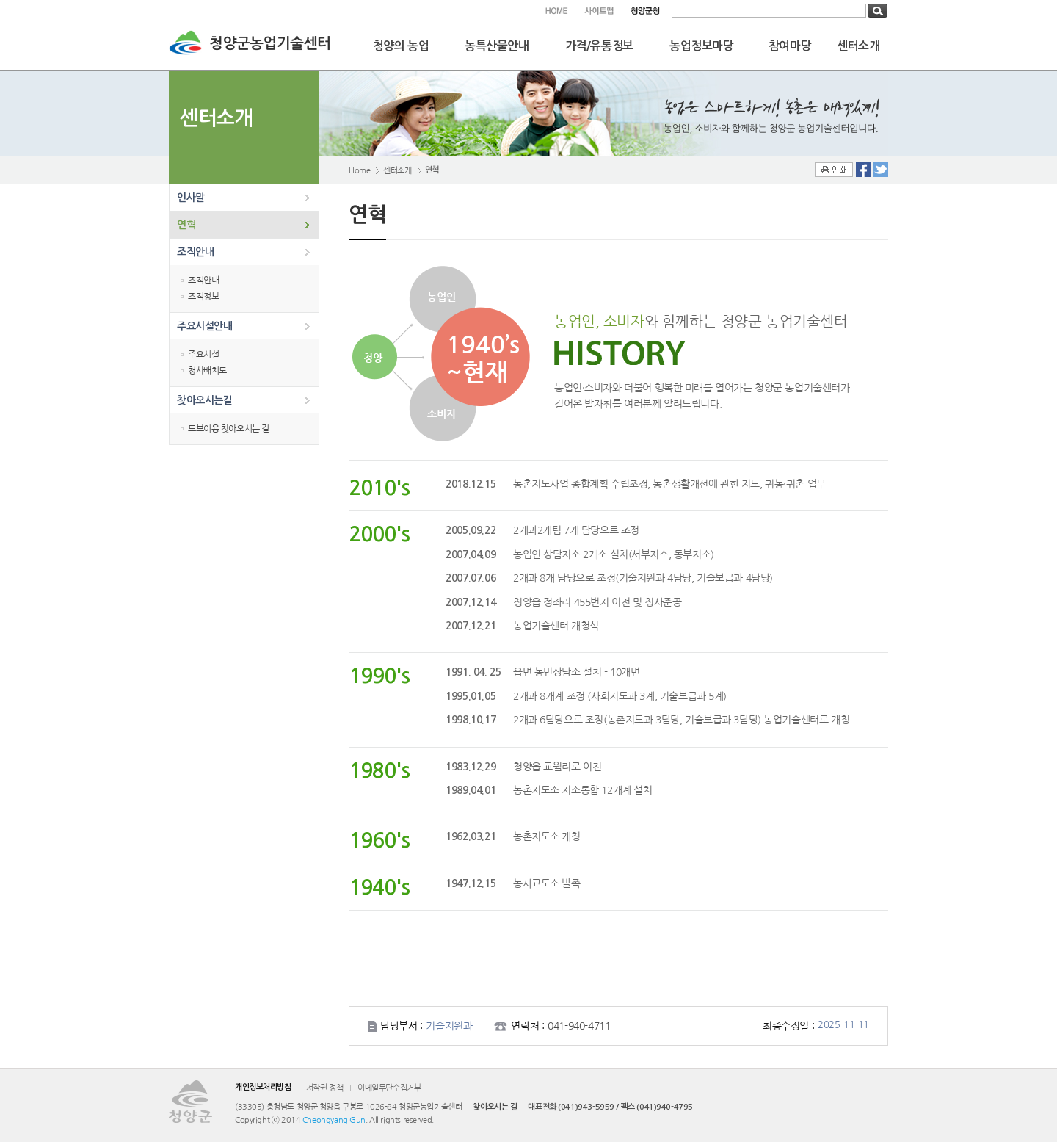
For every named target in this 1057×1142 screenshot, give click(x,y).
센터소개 (858, 45)
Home (359, 171)
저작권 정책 (324, 1088)
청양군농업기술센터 (269, 43)
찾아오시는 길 (495, 1107)
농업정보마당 (701, 45)
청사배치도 (207, 370)
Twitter (880, 169)
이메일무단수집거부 (389, 1088)
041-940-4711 (579, 1026)
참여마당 (790, 45)
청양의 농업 (401, 45)
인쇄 (834, 169)
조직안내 (195, 252)
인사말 (191, 197)
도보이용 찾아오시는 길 (228, 428)
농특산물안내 (496, 45)
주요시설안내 (204, 326)
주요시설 (203, 354)
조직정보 (203, 296)
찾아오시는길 (204, 400)
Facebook (863, 169)
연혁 (186, 225)
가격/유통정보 (599, 45)
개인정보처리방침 (263, 1087)
